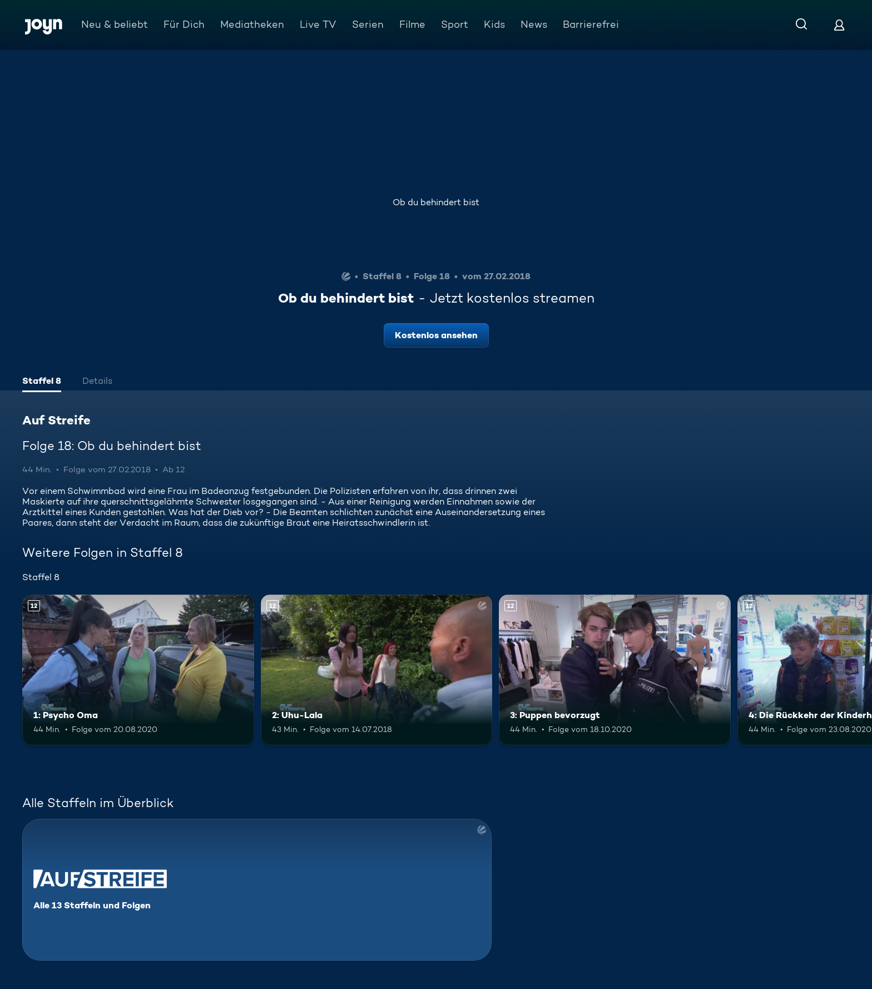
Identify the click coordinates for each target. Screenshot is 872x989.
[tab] (41, 382)
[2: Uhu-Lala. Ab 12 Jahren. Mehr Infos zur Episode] (377, 670)
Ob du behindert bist (436, 202)
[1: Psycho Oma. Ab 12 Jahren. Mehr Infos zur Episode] (138, 670)
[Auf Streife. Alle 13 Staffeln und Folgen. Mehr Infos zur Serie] (257, 890)
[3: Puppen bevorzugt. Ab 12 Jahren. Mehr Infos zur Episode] (615, 670)
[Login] (839, 24)
